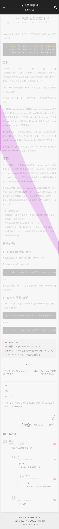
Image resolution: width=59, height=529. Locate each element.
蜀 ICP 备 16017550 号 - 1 (29, 517)
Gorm (23, 521)
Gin (17, 521)
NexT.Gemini (32, 521)
